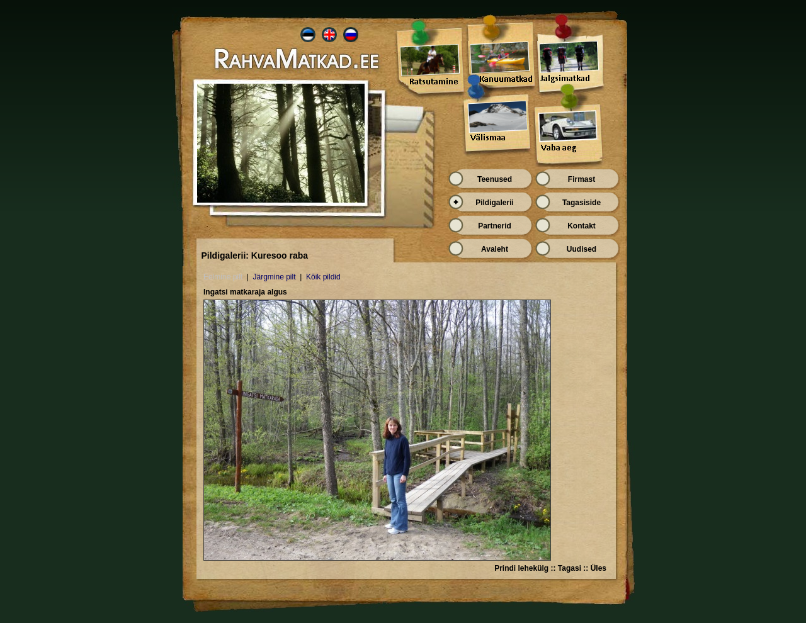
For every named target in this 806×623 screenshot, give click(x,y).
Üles (598, 568)
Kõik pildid (323, 276)
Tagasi (569, 568)
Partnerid (494, 226)
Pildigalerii (494, 202)
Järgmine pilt (274, 276)
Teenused (494, 179)
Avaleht (494, 249)
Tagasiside (581, 202)
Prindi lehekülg (521, 568)
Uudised (581, 249)
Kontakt (581, 226)
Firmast (581, 179)
